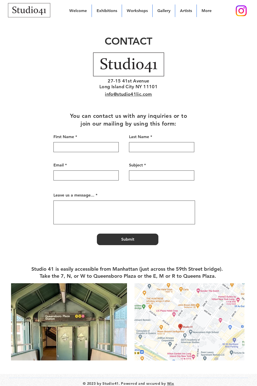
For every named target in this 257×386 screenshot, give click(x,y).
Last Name (139, 137)
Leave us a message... (73, 195)
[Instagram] (241, 11)
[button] (186, 11)
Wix (170, 383)
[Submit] (127, 239)
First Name (63, 137)
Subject (136, 165)
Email (58, 165)
